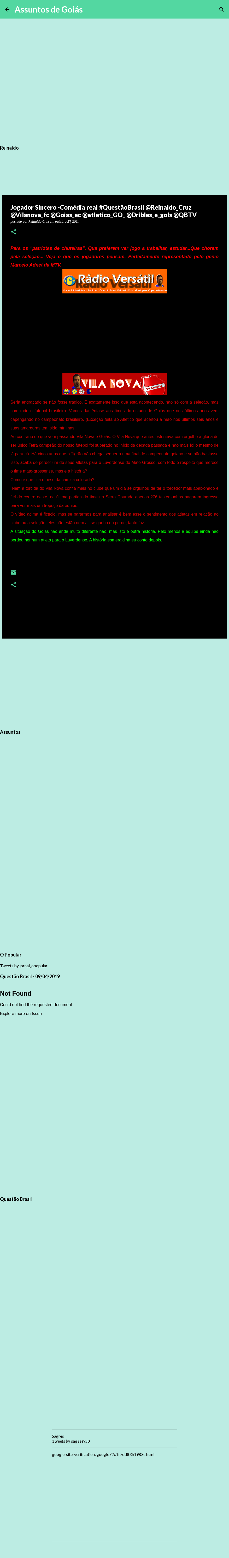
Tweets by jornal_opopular (24, 965)
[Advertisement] (114, 682)
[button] (13, 232)
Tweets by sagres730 (71, 1441)
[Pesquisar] (90, 9)
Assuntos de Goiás (49, 9)
